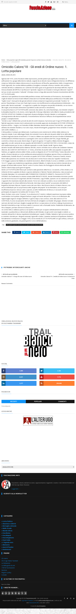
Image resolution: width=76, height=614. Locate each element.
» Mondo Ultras (6, 536)
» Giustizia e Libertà (8, 529)
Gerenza (4, 576)
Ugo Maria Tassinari (27, 606)
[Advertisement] (38, 17)
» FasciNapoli (6, 541)
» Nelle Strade (6, 534)
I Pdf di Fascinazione (8, 573)
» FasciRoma (5, 539)
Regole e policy (6, 578)
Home (3, 60)
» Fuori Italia (5, 546)
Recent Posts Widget (5, 590)
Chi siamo (4, 564)
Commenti (62, 407)
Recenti (13, 407)
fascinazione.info (34, 608)
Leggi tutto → (15, 494)
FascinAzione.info (31, 604)
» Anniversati (6, 555)
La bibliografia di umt (8, 571)
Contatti (4, 580)
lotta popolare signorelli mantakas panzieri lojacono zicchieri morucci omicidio (29, 60)
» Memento (5, 550)
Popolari (38, 407)
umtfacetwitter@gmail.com (46, 606)
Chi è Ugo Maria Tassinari (9, 566)
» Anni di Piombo (7, 553)
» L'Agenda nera (7, 548)
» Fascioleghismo (7, 543)
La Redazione (5, 569)
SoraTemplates (41, 611)
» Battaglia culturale (8, 531)
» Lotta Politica (6, 527)
